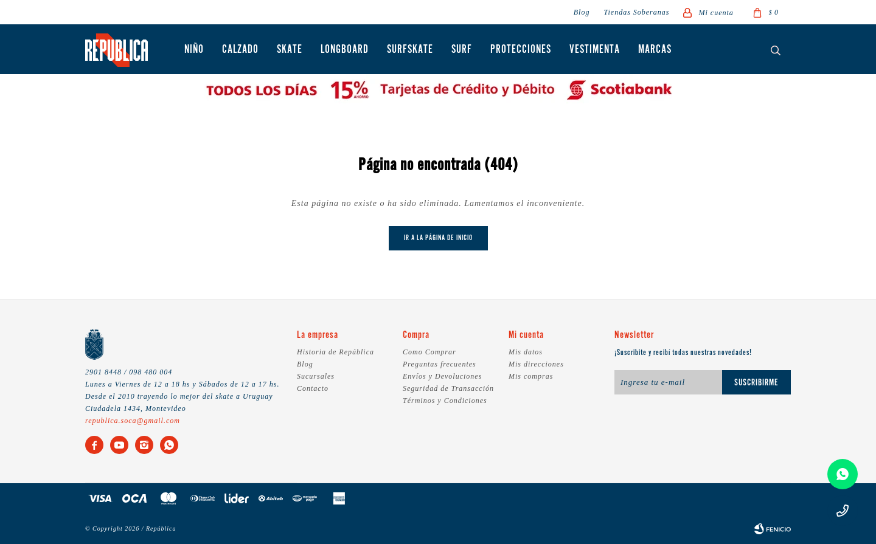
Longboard (345, 50)
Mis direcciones (536, 364)
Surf (461, 50)
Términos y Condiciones (445, 400)
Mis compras (531, 376)
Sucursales (316, 376)
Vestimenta (594, 50)
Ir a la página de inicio (438, 238)
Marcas (655, 50)
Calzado (240, 50)
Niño (194, 50)
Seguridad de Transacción (448, 388)
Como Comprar (429, 352)
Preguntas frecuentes (439, 364)
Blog (582, 12)
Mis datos (526, 352)
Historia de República (335, 352)
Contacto (312, 388)
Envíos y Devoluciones (442, 376)
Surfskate (410, 50)
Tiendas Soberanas (636, 12)
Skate (289, 50)
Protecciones (520, 50)
